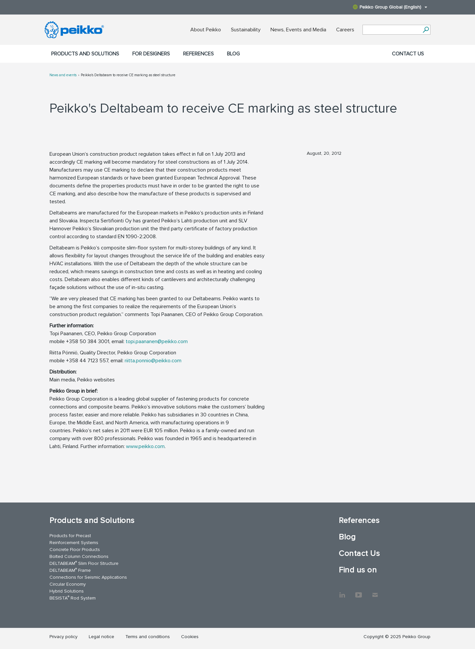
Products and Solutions (85, 53)
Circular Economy (67, 584)
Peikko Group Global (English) (390, 7)
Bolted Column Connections (79, 556)
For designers (151, 53)
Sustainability (246, 29)
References (198, 53)
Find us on (358, 570)
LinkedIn (342, 591)
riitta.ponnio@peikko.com (153, 360)
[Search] (426, 29)
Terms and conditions (147, 636)
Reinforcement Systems (73, 542)
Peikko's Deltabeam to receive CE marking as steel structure (128, 75)
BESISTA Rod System (72, 598)
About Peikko (205, 29)
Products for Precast (70, 535)
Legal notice (101, 636)
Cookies (190, 636)
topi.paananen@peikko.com (157, 341)
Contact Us (408, 53)
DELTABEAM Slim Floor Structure (83, 563)
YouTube (358, 591)
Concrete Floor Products (74, 549)
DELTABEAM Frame (70, 570)
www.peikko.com (145, 446)
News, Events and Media (298, 29)
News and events (63, 75)
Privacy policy (63, 636)
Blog (233, 53)
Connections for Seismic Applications (88, 577)
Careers (345, 29)
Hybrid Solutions (66, 591)
